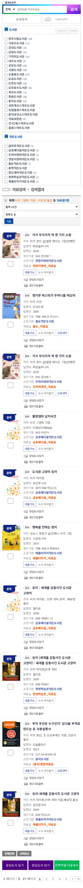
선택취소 (24, 853)
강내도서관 (15, 47)
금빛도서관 (15, 52)
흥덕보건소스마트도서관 (23, 114)
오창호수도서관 (17, 88)
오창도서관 (15, 83)
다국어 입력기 (61, 19)
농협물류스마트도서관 (21, 110)
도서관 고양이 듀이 (44, 471)
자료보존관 (15, 119)
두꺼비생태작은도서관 (24, 155)
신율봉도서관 (16, 74)
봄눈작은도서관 (20, 163)
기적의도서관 (16, 56)
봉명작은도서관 (17, 168)
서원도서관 (15, 70)
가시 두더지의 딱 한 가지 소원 (51, 234)
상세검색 (21, 19)
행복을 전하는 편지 (44, 527)
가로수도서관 (16, 43)
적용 (9, 221)
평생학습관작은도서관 (24, 177)
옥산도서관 (15, 92)
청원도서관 (15, 96)
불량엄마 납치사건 (44, 416)
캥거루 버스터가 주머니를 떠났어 (53, 295)
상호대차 (62, 333)
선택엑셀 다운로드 (67, 865)
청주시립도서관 (17, 39)
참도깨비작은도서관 (22, 172)
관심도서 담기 (15, 865)
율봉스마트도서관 (19, 128)
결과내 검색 (8, 2)
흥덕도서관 (15, 101)
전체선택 (61, 30)
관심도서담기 (36, 279)
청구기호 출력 (36, 285)
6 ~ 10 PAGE (72, 878)
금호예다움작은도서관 (24, 150)
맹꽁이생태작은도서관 (24, 159)
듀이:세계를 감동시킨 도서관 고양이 (55, 793)
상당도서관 (15, 65)
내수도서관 (15, 61)
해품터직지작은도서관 (24, 181)
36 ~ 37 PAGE (78, 878)
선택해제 (72, 30)
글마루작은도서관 (21, 146)
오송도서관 (15, 79)
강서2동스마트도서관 (21, 123)
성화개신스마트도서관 (21, 105)
